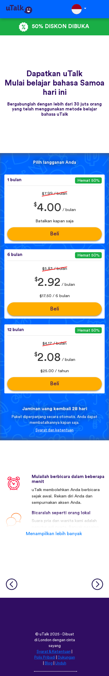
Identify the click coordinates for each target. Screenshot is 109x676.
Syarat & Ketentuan (54, 652)
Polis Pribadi (44, 657)
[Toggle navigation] (100, 9)
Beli (54, 234)
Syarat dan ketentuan (54, 430)
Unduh (60, 663)
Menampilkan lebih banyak (54, 533)
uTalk (44, 634)
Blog (49, 663)
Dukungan (66, 657)
